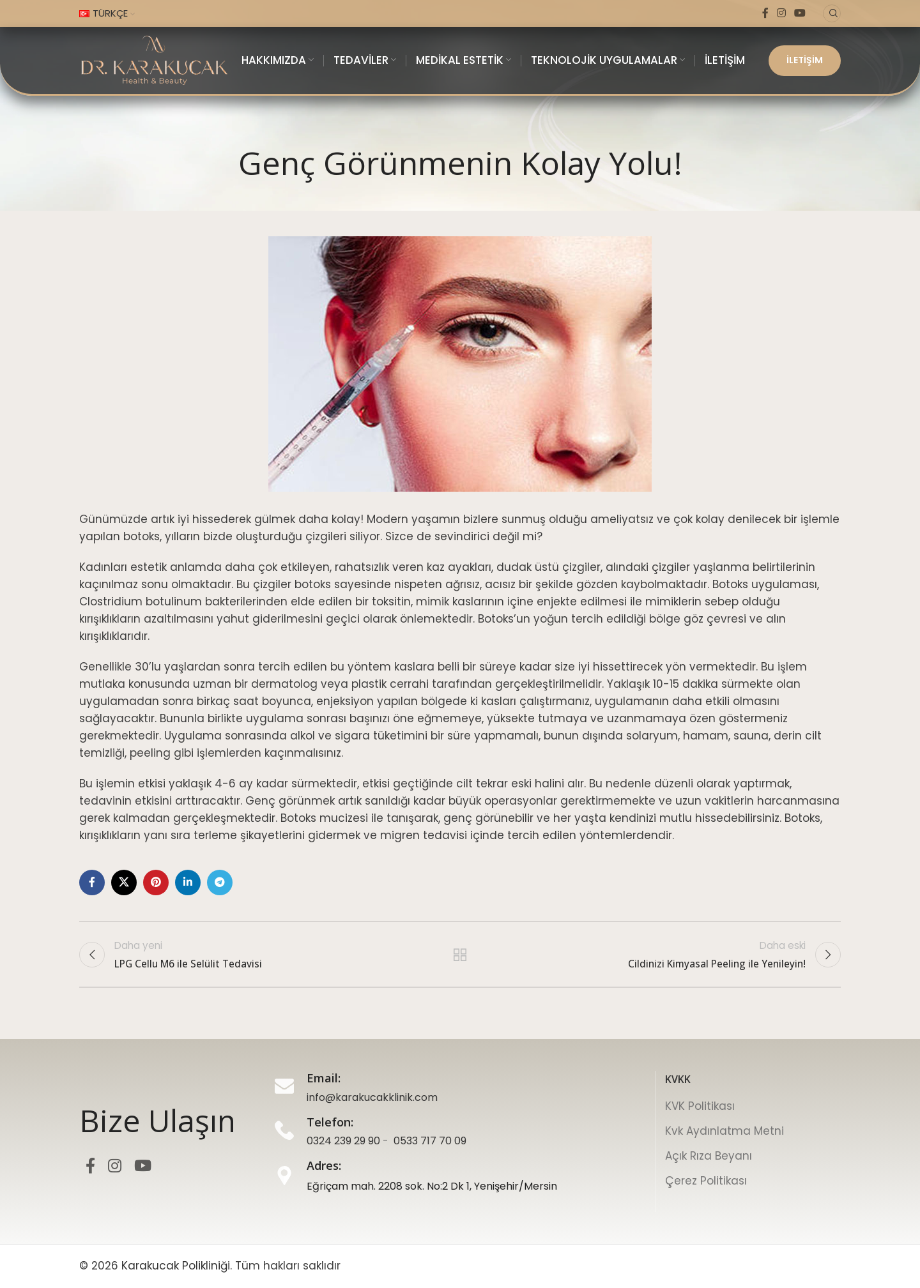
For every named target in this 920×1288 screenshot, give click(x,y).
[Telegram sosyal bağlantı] (220, 882)
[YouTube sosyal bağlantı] (800, 13)
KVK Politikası (700, 1106)
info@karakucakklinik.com (372, 1097)
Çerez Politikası (706, 1180)
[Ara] (831, 13)
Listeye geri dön (460, 954)
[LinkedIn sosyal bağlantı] (188, 882)
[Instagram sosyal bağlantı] (781, 13)
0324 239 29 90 (343, 1140)
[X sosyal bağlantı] (124, 882)
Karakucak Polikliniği (175, 1265)
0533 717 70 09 (430, 1140)
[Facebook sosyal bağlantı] (765, 13)
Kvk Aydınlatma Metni (724, 1131)
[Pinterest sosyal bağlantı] (156, 882)
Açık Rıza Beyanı (708, 1155)
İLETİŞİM (804, 60)
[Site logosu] (154, 59)
